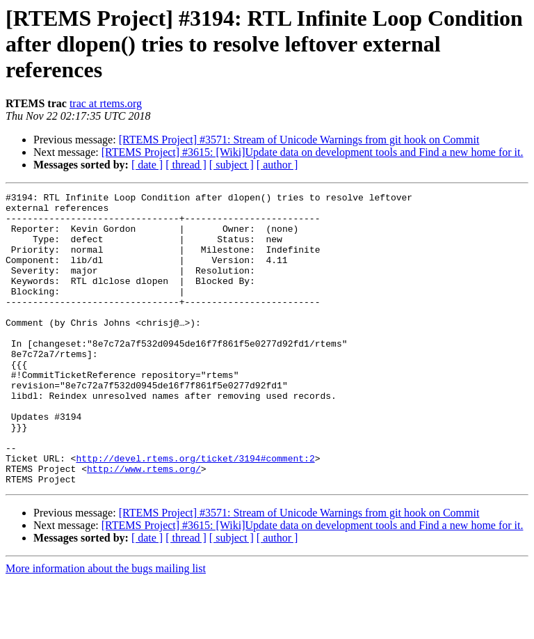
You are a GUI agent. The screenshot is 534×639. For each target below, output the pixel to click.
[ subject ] (231, 165)
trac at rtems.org (106, 103)
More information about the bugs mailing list (106, 627)
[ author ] (277, 165)
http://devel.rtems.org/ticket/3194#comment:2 (195, 512)
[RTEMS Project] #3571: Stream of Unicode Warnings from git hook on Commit (299, 139)
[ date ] (147, 165)
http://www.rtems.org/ (144, 525)
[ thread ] (186, 165)
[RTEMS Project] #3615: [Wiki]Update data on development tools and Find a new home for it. (313, 152)
